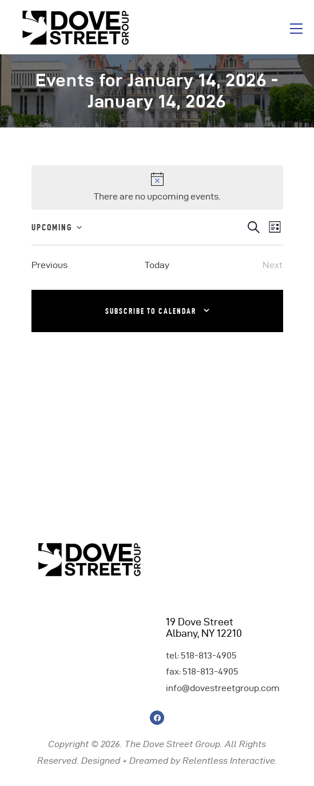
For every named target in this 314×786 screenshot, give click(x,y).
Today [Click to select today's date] (157, 265)
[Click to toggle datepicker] (56, 227)
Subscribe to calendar (150, 311)
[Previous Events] (49, 265)
